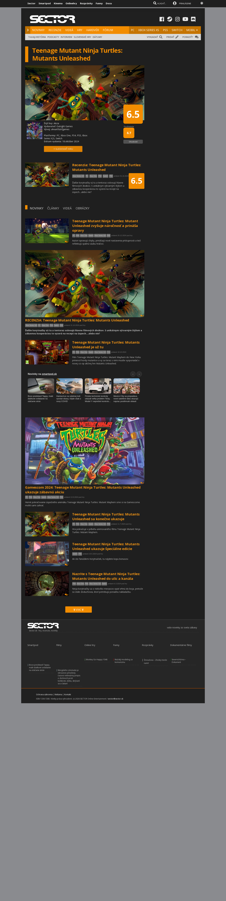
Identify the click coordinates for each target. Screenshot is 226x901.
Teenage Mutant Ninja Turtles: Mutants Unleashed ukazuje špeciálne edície (106, 546)
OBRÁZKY (82, 208)
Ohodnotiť (133, 141)
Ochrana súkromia (44, 694)
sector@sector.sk (115, 698)
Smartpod (45, 3)
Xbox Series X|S (100, 235)
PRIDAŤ (170, 36)
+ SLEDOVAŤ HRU (63, 148)
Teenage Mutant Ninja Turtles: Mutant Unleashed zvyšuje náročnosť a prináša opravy (105, 226)
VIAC (78, 609)
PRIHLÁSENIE (185, 3)
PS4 (77, 235)
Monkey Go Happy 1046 (96, 659)
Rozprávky (86, 3)
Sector (31, 3)
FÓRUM (108, 30)
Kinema (58, 3)
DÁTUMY (97, 36)
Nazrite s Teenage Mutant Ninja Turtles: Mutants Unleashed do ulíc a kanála (106, 576)
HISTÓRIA (41, 36)
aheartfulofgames (60, 129)
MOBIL (190, 30)
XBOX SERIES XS (148, 30)
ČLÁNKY (53, 208)
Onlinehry (71, 3)
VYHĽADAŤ (152, 36)
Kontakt (67, 694)
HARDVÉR (92, 30)
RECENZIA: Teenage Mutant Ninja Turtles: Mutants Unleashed (77, 320)
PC (132, 30)
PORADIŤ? (187, 36)
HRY (79, 30)
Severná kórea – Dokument (179, 661)
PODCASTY (53, 36)
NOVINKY (38, 30)
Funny (99, 3)
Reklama (58, 694)
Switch (91, 235)
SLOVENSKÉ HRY (82, 36)
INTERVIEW (66, 36)
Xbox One (83, 235)
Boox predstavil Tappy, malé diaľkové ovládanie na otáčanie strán (40, 668)
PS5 (165, 30)
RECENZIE (54, 30)
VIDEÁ (69, 30)
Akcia (56, 123)
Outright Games (64, 126)
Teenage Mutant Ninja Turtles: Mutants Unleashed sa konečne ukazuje (106, 516)
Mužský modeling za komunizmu (124, 661)
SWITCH (177, 30)
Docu (109, 3)
